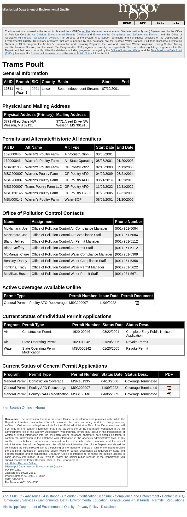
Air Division (39, 34)
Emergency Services (19, 500)
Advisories (33, 496)
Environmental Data (52, 500)
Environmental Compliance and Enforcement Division (125, 34)
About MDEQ (12, 496)
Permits (158, 500)
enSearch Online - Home (25, 407)
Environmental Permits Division (67, 34)
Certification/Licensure (95, 496)
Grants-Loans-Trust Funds (130, 500)
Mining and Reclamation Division (38, 37)
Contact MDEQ (173, 496)
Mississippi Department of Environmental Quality (38, 507)
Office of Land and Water (125, 50)
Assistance (51, 496)
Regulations (175, 500)
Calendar (69, 496)
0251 (35, 89)
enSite (86, 31)
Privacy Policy (87, 507)
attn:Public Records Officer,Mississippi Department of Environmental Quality (33, 465)
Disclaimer (109, 507)
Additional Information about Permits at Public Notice (62, 53)
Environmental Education (88, 500)
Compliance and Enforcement (137, 496)
